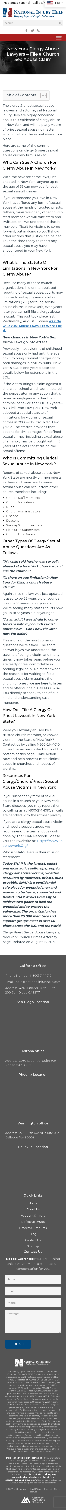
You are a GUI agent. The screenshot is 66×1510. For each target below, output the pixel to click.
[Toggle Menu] (59, 38)
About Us (33, 1209)
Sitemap (33, 1246)
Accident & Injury (33, 1215)
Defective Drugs (33, 1221)
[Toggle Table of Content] (42, 95)
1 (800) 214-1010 (40, 975)
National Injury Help (24, 1489)
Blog (33, 1234)
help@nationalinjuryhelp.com (38, 982)
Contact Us (33, 1240)
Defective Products (33, 1228)
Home (33, 1203)
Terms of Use (42, 1489)
